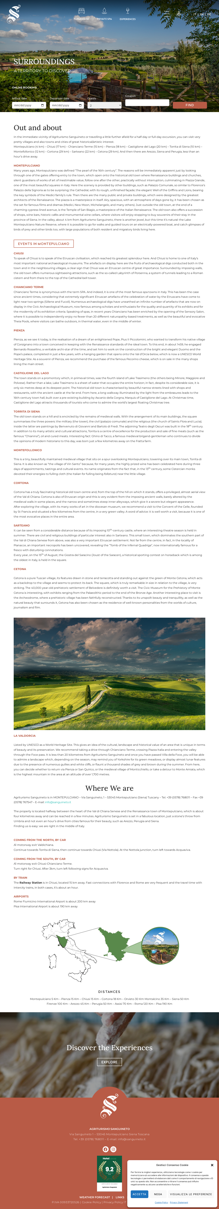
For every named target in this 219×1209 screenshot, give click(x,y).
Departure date (59, 98)
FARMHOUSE (81, 18)
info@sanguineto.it (58, 802)
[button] (212, 1165)
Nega (158, 1194)
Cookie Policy (161, 1202)
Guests (91, 98)
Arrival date (19, 98)
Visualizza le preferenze (191, 1194)
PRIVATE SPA (104, 18)
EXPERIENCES (128, 19)
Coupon (130, 96)
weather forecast (94, 1197)
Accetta (139, 1194)
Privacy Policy (113, 1202)
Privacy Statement (179, 1202)
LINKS (120, 1197)
